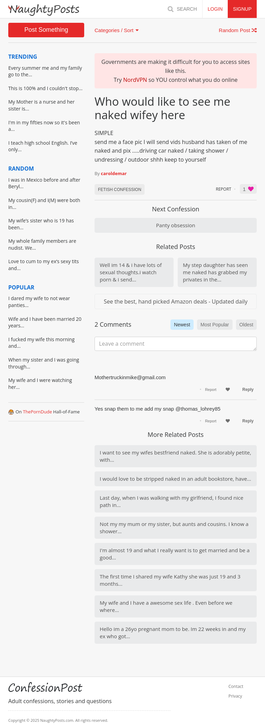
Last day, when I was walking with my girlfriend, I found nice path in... (171, 501)
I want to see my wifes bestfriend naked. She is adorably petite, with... (175, 456)
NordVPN (135, 80)
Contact (235, 686)
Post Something (46, 29)
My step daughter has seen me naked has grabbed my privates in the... (215, 272)
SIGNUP (242, 9)
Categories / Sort (117, 30)
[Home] (43, 10)
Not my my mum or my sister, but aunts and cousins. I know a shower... (174, 527)
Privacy (235, 696)
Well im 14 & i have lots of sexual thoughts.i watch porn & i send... (131, 272)
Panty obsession (175, 225)
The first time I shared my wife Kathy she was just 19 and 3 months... (170, 580)
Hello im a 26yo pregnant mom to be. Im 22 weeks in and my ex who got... (173, 632)
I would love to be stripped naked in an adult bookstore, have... (175, 478)
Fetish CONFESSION (119, 189)
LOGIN (215, 9)
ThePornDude (37, 412)
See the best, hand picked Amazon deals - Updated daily (175, 301)
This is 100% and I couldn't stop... (45, 88)
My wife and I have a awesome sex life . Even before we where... (166, 606)
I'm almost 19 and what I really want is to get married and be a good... (174, 554)
